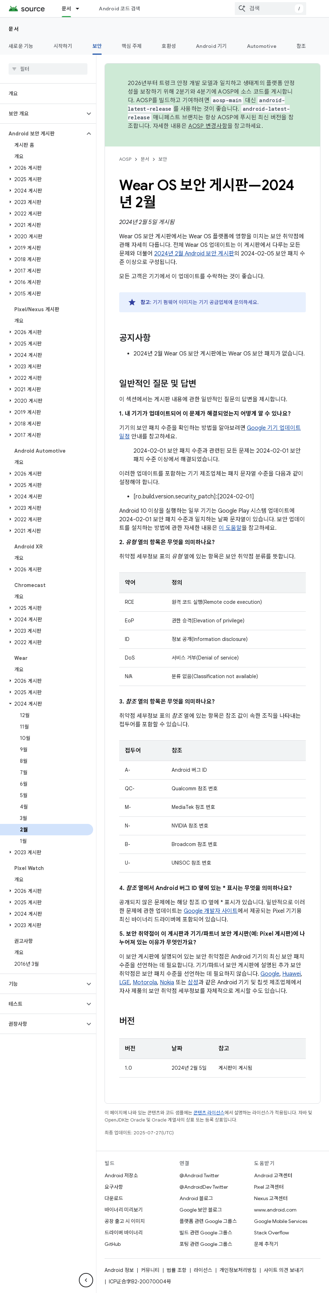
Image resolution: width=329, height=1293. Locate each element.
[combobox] (270, 8)
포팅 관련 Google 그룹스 (205, 1244)
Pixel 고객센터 (269, 1187)
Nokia (167, 982)
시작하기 (63, 46)
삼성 (193, 982)
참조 (301, 46)
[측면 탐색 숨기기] (86, 1280)
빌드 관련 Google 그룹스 (205, 1232)
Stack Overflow (271, 1232)
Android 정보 (119, 1270)
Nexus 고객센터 (271, 1198)
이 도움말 (230, 528)
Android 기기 (211, 46)
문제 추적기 (266, 1244)
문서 (14, 29)
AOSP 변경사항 (207, 126)
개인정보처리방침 (238, 1270)
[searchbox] (48, 69)
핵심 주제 (132, 46)
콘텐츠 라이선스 (208, 1113)
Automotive (262, 46)
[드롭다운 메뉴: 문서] (80, 8)
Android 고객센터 (273, 1175)
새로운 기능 (21, 46)
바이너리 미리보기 (124, 1210)
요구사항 (114, 1187)
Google (269, 974)
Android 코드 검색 (119, 8)
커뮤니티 (150, 1270)
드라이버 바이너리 (124, 1232)
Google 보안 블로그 (200, 1210)
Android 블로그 (196, 1198)
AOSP (125, 159)
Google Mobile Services (280, 1221)
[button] (42, 113)
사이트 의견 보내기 (284, 1270)
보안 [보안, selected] (97, 46)
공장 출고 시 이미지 (125, 1221)
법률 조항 (177, 1270)
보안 (162, 159)
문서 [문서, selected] (66, 8)
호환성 (169, 46)
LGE (124, 982)
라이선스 (203, 1270)
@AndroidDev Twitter (203, 1187)
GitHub (113, 1244)
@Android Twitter (199, 1175)
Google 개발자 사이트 (211, 911)
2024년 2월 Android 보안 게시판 (194, 253)
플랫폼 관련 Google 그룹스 (208, 1221)
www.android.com (275, 1210)
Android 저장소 (121, 1175)
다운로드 (114, 1198)
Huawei (291, 974)
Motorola (145, 982)
